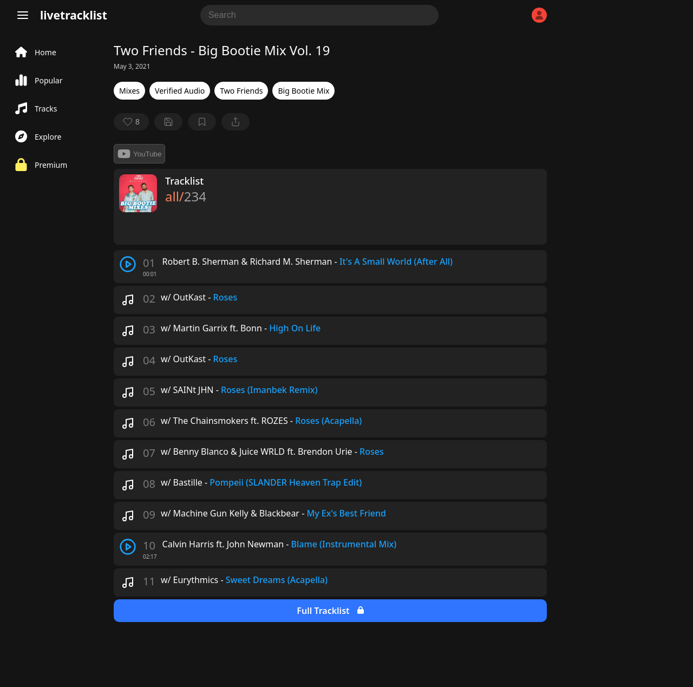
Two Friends (241, 91)
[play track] (127, 264)
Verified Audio (180, 91)
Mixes (129, 91)
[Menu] (23, 15)
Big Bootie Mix (303, 91)
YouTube (139, 153)
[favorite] (131, 121)
